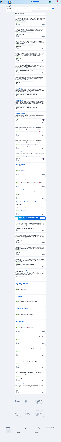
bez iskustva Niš (17, 415)
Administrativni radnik (20, 28)
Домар (17, 125)
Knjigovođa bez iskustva (18, 401)
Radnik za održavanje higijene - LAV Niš (23, 64)
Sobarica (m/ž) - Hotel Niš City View (23, 17)
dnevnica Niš (16, 423)
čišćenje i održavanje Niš (18, 417)
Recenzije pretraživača (38, 431)
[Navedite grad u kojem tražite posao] (31, 8)
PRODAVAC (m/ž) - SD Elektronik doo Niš (24, 221)
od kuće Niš (16, 413)
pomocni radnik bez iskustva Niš (39, 409)
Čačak (25, 410)
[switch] (44, 13)
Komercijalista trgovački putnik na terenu (24, 270)
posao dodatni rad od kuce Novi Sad (39, 416)
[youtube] (53, 427)
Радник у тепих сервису (20, 370)
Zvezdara (26, 404)
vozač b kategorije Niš (17, 416)
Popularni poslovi (27, 413)
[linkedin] (52, 427)
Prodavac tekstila (19, 246)
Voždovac (26, 403)
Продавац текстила (20, 346)
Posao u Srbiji (17, 436)
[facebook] (46, 427)
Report (43, 24)
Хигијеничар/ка (19, 100)
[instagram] (48, 427)
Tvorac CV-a (36, 432)
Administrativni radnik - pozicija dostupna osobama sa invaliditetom (27, 202)
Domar (16, 177)
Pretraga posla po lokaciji (28, 414)
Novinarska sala (18, 432)
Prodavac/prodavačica (20, 234)
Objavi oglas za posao (35, 1)
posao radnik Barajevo (38, 417)
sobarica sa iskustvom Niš (38, 400)
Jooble (54, 440)
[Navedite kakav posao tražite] (14, 8)
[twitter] (50, 427)
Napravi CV (42, 218)
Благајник (17, 138)
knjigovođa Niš (37, 402)
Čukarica (26, 402)
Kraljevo (26, 409)
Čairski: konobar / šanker (20, 383)
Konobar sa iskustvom (20, 113)
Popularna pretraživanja (38, 428)
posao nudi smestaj (37, 414)
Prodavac (17, 258)
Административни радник (21, 308)
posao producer (37, 415)
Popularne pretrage (18, 397)
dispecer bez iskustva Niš (38, 401)
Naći (53, 8)
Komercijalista (18, 40)
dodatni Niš (16, 414)
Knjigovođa (16, 400)
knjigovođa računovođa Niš (38, 403)
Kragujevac (26, 400)
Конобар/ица (18, 358)
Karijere (17, 433)
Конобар (17, 334)
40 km (38, 8)
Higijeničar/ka (18, 88)
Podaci (17, 431)
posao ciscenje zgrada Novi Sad (39, 413)
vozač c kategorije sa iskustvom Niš (39, 410)
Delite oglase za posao (28, 428)
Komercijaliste (18, 76)
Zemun (26, 401)
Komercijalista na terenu (20, 189)
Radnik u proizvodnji (19, 321)
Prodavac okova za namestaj (21, 283)
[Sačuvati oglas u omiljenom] (44, 17)
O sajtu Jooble (18, 428)
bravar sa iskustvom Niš (38, 404)
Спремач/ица (18, 296)
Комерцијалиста (19, 52)
